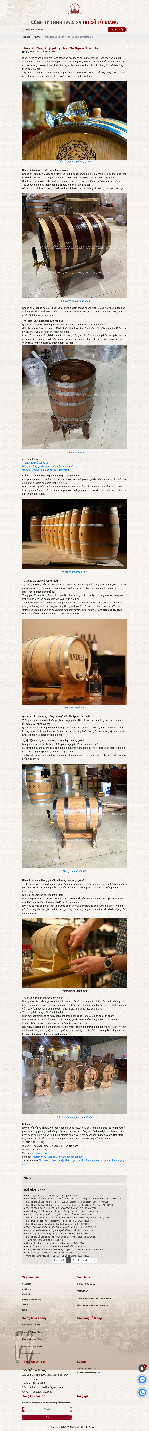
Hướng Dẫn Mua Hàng (31, 1339)
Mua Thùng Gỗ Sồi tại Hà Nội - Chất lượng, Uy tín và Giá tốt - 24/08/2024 (60, 1236)
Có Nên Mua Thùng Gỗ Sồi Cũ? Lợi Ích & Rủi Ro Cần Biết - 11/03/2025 (59, 1214)
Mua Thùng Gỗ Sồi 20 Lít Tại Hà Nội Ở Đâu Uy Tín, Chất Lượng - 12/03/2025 (62, 1211)
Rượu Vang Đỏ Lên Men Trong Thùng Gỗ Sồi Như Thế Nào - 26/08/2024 (59, 1230)
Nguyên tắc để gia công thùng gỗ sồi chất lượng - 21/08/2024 (55, 1243)
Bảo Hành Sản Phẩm (31, 1353)
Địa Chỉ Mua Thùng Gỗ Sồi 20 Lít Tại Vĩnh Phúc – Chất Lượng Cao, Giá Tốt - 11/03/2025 (67, 1217)
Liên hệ (25, 1310)
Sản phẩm (26, 1283)
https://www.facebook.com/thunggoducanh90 (58, 1156)
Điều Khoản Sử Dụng (31, 1324)
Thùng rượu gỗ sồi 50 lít (35, 462)
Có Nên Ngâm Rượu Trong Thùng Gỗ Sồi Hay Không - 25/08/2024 (57, 1233)
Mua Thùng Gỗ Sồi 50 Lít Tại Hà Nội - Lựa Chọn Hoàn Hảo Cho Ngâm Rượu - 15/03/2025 (68, 1201)
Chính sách (27, 1294)
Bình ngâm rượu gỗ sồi (98, 1160)
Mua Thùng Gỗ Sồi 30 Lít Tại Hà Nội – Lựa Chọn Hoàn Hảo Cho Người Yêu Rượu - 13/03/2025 (70, 1204)
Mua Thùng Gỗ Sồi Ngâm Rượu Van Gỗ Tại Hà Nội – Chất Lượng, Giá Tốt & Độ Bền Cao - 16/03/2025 (73, 1198)
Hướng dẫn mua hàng (31, 1299)
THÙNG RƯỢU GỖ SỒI (86, 1283)
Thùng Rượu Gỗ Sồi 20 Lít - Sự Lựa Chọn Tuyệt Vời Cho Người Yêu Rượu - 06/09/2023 (66, 1249)
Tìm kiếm (116, 29)
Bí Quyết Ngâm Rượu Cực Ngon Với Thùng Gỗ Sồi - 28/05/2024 (56, 1246)
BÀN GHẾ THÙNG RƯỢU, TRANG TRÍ (92, 1305)
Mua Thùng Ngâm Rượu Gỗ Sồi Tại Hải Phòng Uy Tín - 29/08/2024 (57, 1224)
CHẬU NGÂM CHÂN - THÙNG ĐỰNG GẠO (94, 1298)
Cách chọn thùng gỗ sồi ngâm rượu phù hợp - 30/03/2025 (53, 1195)
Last (93, 1260)
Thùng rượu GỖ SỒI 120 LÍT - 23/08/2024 (45, 1239)
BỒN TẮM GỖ (82, 1291)
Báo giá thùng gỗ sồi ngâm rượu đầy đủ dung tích (49, 466)
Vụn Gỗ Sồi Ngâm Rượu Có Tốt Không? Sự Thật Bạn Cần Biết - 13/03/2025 (61, 1208)
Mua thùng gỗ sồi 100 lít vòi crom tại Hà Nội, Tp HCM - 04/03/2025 (57, 1220)
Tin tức (25, 1304)
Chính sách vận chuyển (32, 1346)
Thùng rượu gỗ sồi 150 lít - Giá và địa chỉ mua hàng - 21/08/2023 (56, 1252)
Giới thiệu (26, 1289)
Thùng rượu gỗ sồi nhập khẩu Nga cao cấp (61, 1160)
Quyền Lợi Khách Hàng (32, 1332)
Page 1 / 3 (59, 1260)
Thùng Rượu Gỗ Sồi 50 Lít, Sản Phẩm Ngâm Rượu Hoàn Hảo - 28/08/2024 (61, 1227)
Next (85, 1260)
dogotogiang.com (41, 1153)
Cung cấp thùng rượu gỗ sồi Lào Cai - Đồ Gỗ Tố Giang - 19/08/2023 (57, 1255)
